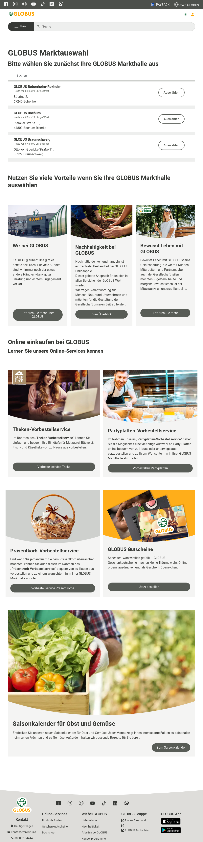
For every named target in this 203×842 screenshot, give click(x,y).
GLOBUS (186, 4)
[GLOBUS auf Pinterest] (24, 4)
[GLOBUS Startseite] (22, 14)
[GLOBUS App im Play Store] (171, 830)
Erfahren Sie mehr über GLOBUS (38, 315)
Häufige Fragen (23, 826)
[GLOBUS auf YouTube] (33, 4)
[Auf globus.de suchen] (116, 26)
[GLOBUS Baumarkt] (133, 821)
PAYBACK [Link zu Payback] (160, 4)
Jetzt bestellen (149, 587)
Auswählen (171, 92)
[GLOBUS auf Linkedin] (52, 4)
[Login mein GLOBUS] (192, 14)
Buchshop (48, 832)
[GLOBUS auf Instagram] (15, 4)
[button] (21, 26)
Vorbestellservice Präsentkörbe (52, 588)
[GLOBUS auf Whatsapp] (61, 4)
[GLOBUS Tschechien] (135, 829)
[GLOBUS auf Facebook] (6, 4)
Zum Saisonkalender (171, 747)
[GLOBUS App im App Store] (172, 821)
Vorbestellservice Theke (53, 467)
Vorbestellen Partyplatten (150, 468)
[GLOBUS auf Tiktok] (42, 4)
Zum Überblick (101, 314)
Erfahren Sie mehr (165, 313)
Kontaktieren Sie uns (23, 832)
